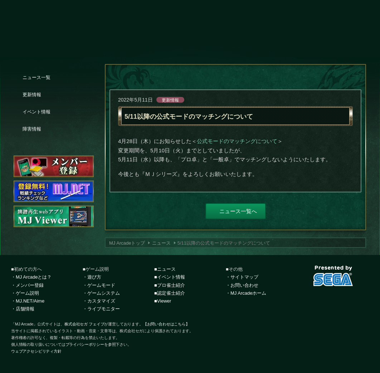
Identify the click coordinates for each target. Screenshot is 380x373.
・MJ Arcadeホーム (246, 293)
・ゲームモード (99, 285)
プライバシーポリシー (84, 344)
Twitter (316, 299)
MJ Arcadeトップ (127, 243)
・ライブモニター (101, 308)
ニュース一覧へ (238, 211)
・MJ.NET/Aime (27, 301)
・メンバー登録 (27, 285)
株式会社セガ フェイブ (84, 324)
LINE (350, 299)
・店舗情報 (22, 308)
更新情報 (170, 100)
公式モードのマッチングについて (237, 141)
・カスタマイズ (99, 301)
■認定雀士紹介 (169, 293)
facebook (333, 299)
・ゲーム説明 (25, 293)
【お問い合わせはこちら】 (166, 324)
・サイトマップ (242, 277)
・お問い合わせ (242, 285)
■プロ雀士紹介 (169, 285)
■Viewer (162, 301)
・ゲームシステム (101, 293)
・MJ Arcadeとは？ (31, 277)
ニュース (161, 243)
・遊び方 (92, 277)
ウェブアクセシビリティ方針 (36, 351)
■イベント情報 (169, 277)
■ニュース (165, 269)
